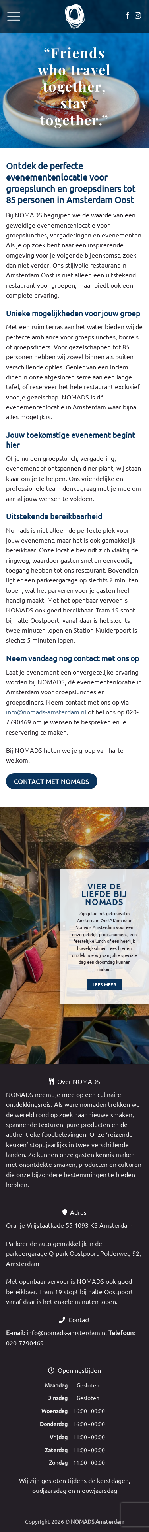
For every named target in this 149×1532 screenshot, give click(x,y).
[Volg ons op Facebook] (127, 15)
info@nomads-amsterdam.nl (46, 712)
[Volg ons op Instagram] (138, 15)
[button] (13, 16)
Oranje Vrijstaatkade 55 (39, 1225)
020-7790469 (25, 1343)
